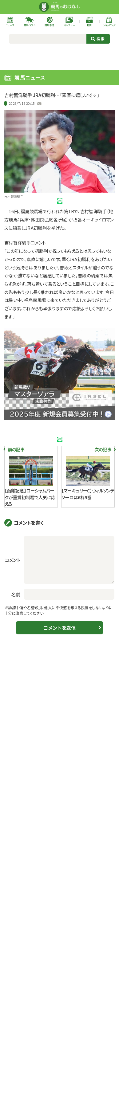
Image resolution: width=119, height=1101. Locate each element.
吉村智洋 (46, 447)
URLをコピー (100, 205)
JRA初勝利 (18, 447)
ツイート (18, 205)
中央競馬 (12, 103)
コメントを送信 (59, 657)
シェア (46, 205)
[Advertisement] (59, 56)
